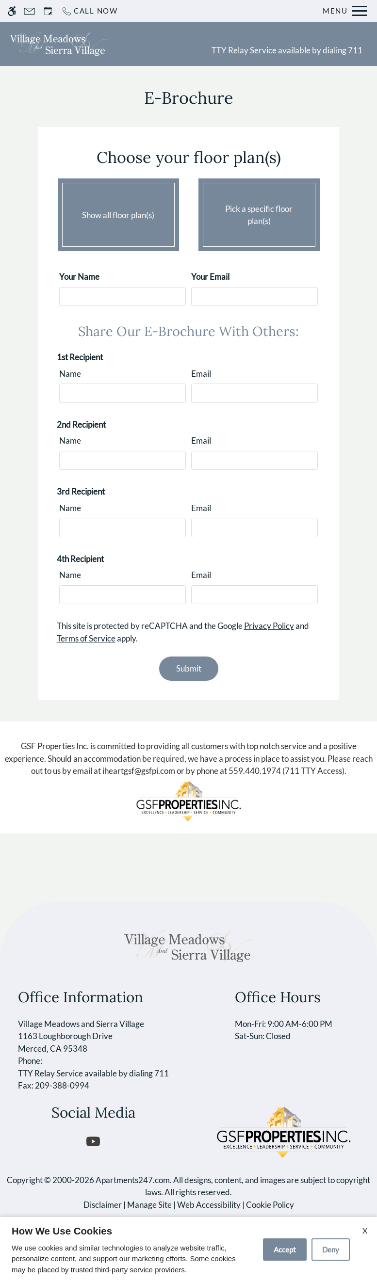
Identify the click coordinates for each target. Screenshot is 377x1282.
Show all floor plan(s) (118, 212)
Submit (188, 668)
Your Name (79, 277)
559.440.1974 (255, 771)
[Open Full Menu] (344, 10)
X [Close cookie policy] (364, 1230)
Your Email (210, 277)
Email (201, 374)
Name (70, 374)
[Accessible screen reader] (11, 10)
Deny (330, 1249)
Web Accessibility (209, 1205)
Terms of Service (86, 638)
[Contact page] (29, 10)
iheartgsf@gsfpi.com (138, 771)
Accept (285, 1249)
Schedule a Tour (157, 43)
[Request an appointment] (48, 10)
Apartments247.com (133, 1180)
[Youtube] (93, 1141)
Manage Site (149, 1205)
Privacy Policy (269, 626)
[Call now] (89, 10)
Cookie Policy (270, 1205)
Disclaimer (102, 1205)
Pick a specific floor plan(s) (259, 212)
